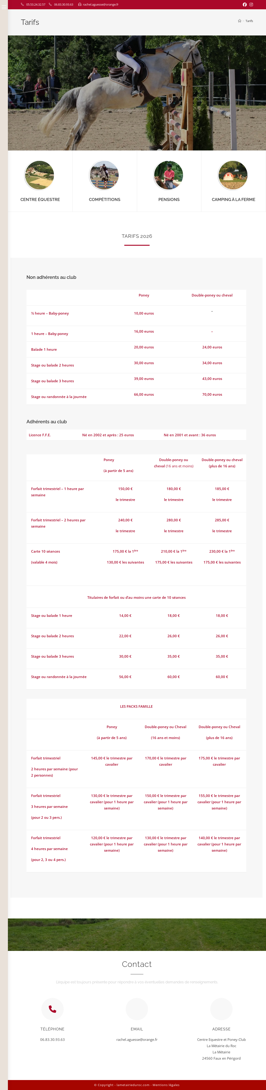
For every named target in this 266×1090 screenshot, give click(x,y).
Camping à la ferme (233, 199)
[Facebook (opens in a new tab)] (244, 4)
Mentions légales (166, 1085)
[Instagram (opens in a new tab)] (250, 4)
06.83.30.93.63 (63, 4)
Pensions (169, 199)
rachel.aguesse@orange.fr (100, 4)
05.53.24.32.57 (35, 4)
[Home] (239, 21)
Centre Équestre (40, 199)
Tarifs (249, 21)
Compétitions (104, 199)
